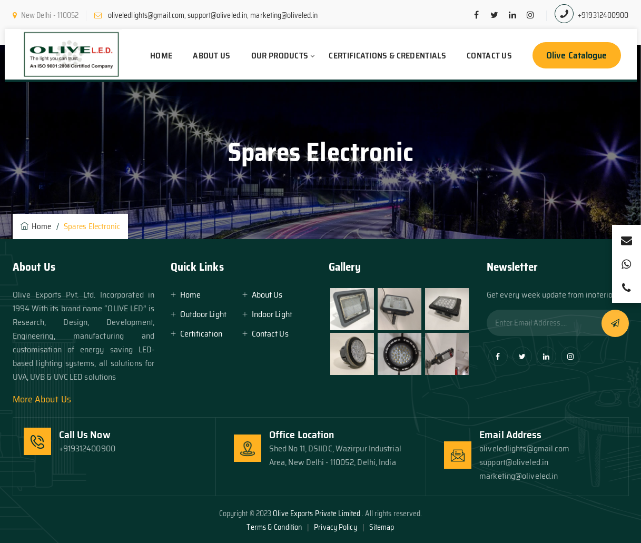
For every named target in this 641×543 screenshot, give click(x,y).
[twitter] (494, 15)
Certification (201, 333)
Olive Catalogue (576, 55)
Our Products (280, 55)
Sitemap (382, 527)
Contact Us (489, 55)
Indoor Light (272, 314)
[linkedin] (512, 15)
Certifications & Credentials (387, 55)
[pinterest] (530, 15)
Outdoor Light (203, 314)
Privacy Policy (335, 527)
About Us (211, 55)
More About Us (42, 399)
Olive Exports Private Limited (317, 513)
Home (161, 55)
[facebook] (477, 15)
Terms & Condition (274, 527)
